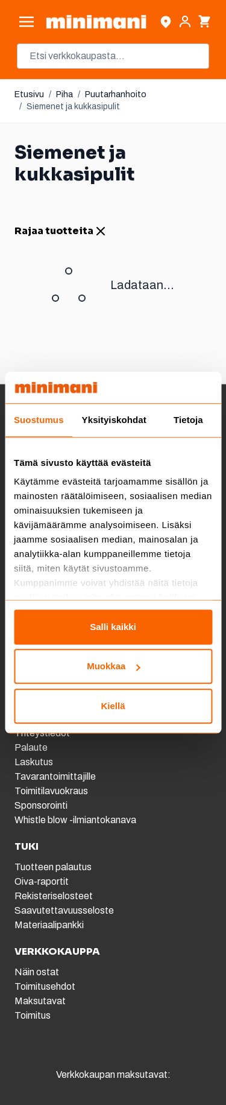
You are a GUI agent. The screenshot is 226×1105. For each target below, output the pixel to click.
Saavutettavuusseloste (64, 910)
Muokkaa (113, 666)
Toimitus (32, 1015)
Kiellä (113, 706)
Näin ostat (36, 972)
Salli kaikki (113, 627)
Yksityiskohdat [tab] (114, 420)
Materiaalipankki (49, 925)
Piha (64, 94)
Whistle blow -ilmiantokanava (75, 820)
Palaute (31, 747)
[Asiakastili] (185, 21)
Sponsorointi (40, 805)
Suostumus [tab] (39, 420)
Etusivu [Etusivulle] (29, 94)
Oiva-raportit (41, 881)
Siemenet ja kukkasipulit (73, 106)
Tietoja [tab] (188, 420)
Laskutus (33, 762)
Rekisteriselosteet (53, 896)
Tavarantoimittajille (55, 776)
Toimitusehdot (44, 986)
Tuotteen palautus (53, 867)
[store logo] (96, 21)
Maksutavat (40, 1001)
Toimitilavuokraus (51, 791)
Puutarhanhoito (115, 94)
